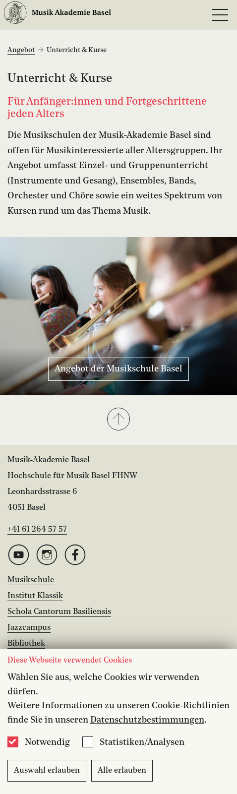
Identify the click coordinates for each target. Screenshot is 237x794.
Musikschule (30, 580)
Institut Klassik (35, 596)
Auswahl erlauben (47, 771)
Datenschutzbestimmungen (147, 720)
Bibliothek (26, 644)
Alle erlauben (122, 771)
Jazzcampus (29, 628)
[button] (118, 420)
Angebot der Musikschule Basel (118, 369)
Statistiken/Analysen (142, 742)
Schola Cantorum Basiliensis (59, 612)
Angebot (21, 50)
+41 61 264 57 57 (37, 530)
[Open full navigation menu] (220, 14)
